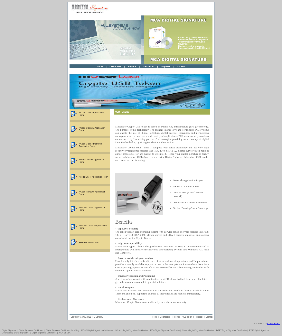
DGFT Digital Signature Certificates (231, 330)
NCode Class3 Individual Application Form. (90, 145)
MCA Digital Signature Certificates (165, 330)
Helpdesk (165, 66)
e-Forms (132, 66)
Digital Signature (9, 330)
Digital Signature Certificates (31, 330)
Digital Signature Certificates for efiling (62, 330)
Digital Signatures (21, 333)
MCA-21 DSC (65, 333)
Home (100, 66)
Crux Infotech (273, 323)
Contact (181, 66)
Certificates (115, 66)
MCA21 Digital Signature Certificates (97, 330)
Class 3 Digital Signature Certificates (198, 330)
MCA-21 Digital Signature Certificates (132, 330)
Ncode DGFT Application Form (93, 177)
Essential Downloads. (89, 242)
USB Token (148, 66)
